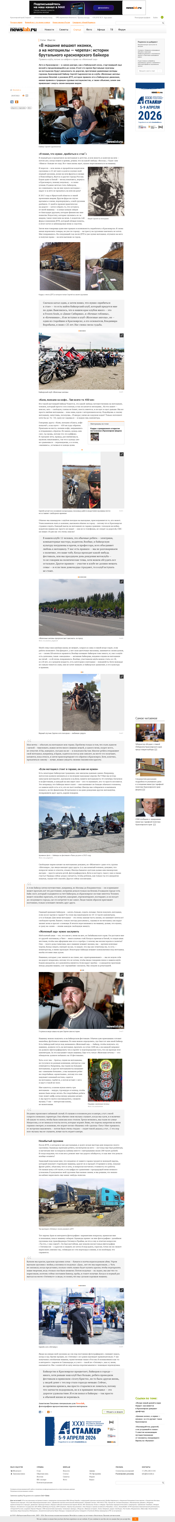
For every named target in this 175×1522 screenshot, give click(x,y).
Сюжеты (66, 1477)
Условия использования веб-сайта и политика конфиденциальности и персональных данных (42, 1489)
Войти (155, 18)
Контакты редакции (44, 1482)
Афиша (92, 1471)
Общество (51, 40)
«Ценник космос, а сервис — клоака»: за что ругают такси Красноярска (149, 1419)
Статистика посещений (125, 1471)
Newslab (80, 1403)
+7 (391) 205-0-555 (149, 1471)
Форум (92, 1477)
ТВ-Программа (95, 1474)
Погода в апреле (16, 22)
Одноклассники (17, 1474)
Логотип (40, 1477)
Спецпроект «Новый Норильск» (84, 22)
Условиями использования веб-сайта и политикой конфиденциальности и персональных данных (149, 52)
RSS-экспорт (41, 1479)
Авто (29, 108)
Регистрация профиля (142, 18)
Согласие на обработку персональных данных (146, 61)
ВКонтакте (15, 1471)
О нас (39, 1471)
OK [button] (135, 1519)
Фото (65, 1479)
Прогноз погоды (84, 18)
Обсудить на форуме (114, 1412)
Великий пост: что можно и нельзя (37, 22)
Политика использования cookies (21, 1491)
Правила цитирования (111, 1515)
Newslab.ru (17, 90)
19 (27, 95)
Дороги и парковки (18, 108)
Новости (66, 1471)
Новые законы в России (61, 22)
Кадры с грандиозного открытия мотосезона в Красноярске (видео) (106, 429)
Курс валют (108, 18)
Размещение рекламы (125, 1474)
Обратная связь (42, 1474)
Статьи (43, 40)
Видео (91, 1479)
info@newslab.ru (148, 1474)
